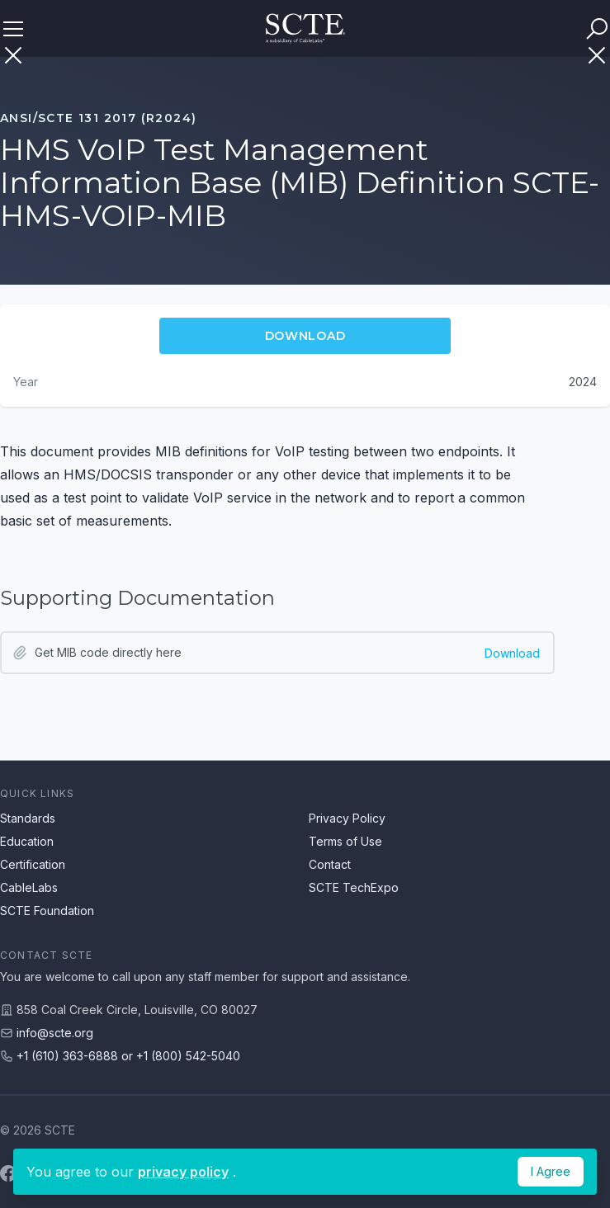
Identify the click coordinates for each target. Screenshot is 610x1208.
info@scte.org (55, 1033)
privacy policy (183, 1171)
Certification (32, 864)
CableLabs (29, 887)
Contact (330, 864)
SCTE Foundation (47, 911)
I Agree (550, 1171)
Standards (27, 818)
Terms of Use (345, 841)
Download (512, 653)
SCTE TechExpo (354, 887)
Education (27, 841)
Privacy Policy (347, 818)
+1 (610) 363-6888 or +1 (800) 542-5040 (128, 1056)
